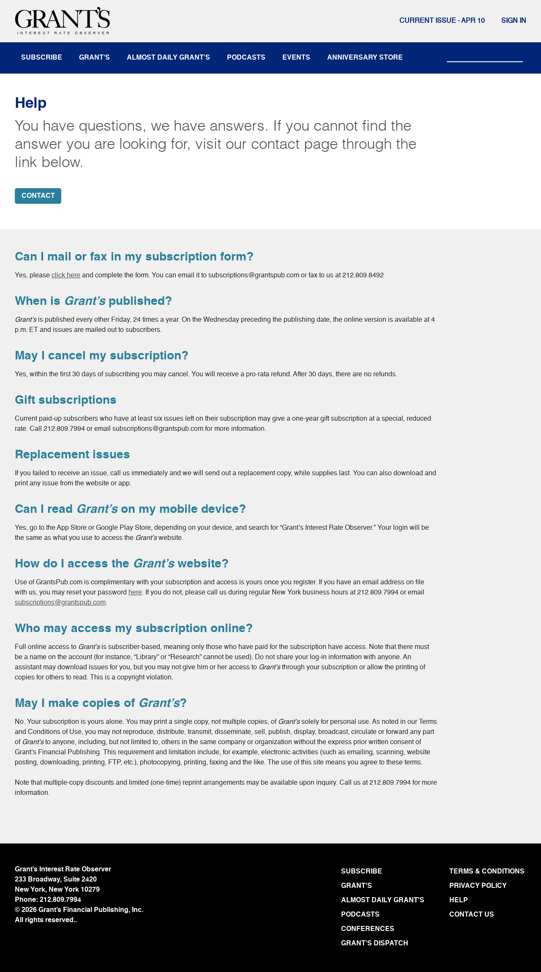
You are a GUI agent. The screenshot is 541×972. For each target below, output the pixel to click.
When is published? (93, 301)
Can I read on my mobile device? (130, 509)
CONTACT (38, 196)
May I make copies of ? (101, 703)
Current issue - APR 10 (442, 21)
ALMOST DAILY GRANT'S (382, 900)
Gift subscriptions (66, 400)
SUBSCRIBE (361, 871)
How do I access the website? (122, 564)
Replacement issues (72, 455)
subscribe (41, 58)
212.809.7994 (60, 900)
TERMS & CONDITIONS (487, 871)
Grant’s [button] (94, 58)
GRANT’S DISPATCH (374, 943)
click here (66, 275)
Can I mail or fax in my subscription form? (134, 257)
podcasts (246, 58)
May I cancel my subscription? (102, 356)
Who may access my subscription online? (134, 629)
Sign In (513, 21)
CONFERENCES (367, 929)
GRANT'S (356, 886)
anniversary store (365, 58)
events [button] (296, 58)
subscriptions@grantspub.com (60, 603)
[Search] (485, 54)
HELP (458, 900)
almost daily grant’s (168, 58)
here (135, 592)
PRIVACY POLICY (478, 886)
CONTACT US (471, 915)
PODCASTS (360, 915)
